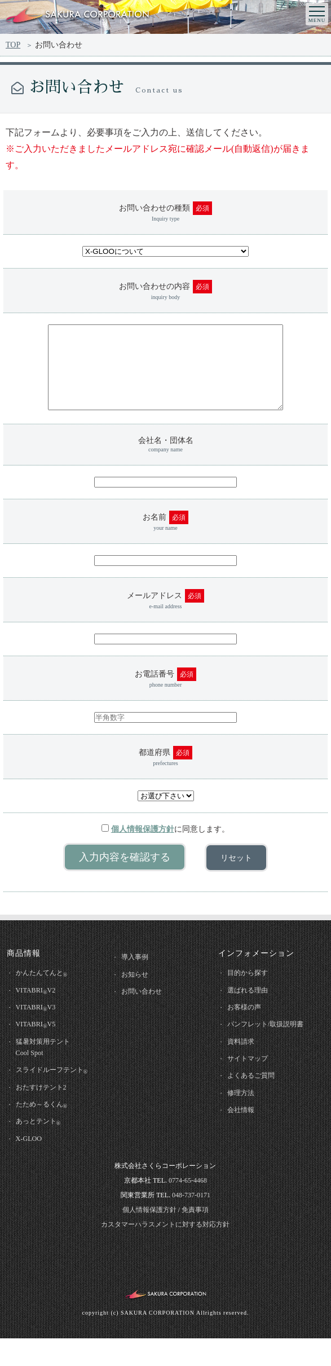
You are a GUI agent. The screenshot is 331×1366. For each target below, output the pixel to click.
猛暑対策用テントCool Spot (47, 1068)
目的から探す (251, 990)
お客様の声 (248, 1026)
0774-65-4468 (188, 1207)
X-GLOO (32, 1165)
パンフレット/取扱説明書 (271, 1044)
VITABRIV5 (39, 1045)
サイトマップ (251, 1080)
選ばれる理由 (251, 1008)
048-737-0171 (191, 1222)
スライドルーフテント (57, 1093)
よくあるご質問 (255, 1098)
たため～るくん (46, 1130)
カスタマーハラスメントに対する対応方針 (165, 1251)
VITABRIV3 (39, 1027)
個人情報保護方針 (142, 846)
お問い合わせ (145, 1010)
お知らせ (138, 992)
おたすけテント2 (45, 1110)
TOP (13, 45)
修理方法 (244, 1116)
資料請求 (244, 1062)
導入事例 (138, 974)
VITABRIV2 (39, 1009)
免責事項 (195, 1237)
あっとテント (42, 1148)
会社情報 (244, 1134)
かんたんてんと (46, 991)
